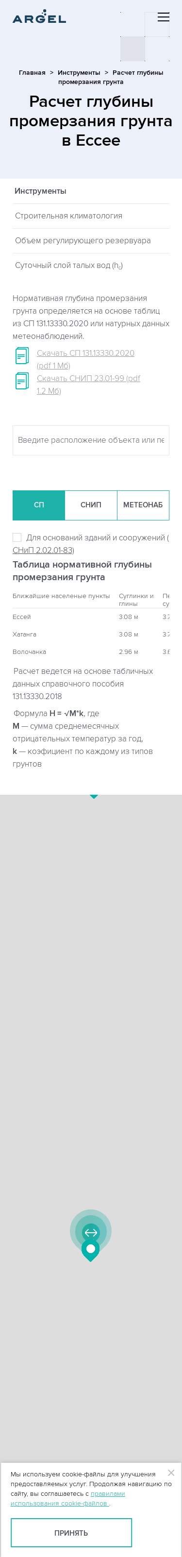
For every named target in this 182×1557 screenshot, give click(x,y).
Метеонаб (143, 505)
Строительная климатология (68, 216)
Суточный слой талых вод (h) (69, 266)
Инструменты (79, 72)
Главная (32, 72)
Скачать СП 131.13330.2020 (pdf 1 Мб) (85, 360)
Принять (71, 1533)
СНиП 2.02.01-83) (43, 550)
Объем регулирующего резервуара (83, 241)
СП (39, 505)
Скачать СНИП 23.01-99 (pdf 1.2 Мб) (88, 385)
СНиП (91, 505)
